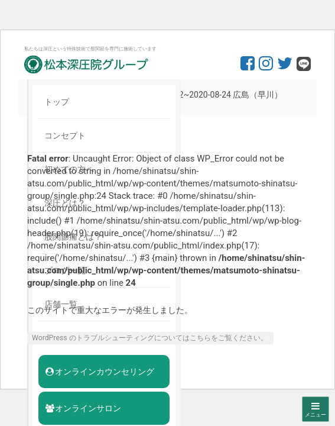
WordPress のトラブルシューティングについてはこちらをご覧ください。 (150, 338)
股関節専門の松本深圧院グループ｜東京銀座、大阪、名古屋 (86, 64)
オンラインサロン (82, 408)
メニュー (315, 409)
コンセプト (65, 135)
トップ (56, 101)
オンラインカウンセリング (99, 371)
